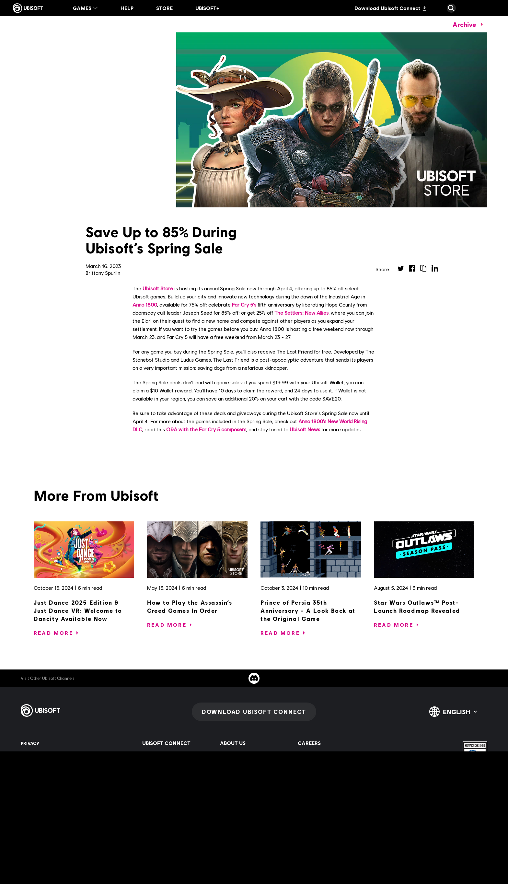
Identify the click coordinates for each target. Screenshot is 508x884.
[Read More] (53, 633)
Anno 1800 (145, 304)
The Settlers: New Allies (301, 312)
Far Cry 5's (244, 304)
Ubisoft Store (158, 288)
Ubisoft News (305, 429)
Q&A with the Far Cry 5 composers (206, 429)
